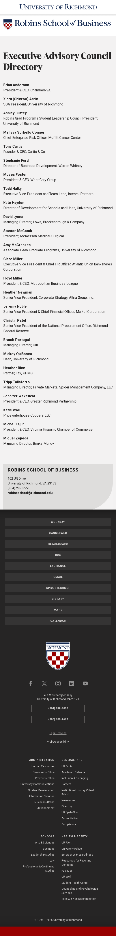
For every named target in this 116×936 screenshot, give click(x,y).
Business (48, 848)
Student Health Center (75, 882)
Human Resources (43, 766)
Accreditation (70, 818)
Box (58, 555)
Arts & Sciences (44, 842)
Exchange (58, 566)
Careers (66, 784)
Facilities (67, 870)
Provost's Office (44, 778)
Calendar (58, 620)
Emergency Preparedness (77, 854)
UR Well (66, 876)
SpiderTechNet (58, 588)
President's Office (43, 772)
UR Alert (66, 842)
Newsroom (68, 800)
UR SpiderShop (70, 812)
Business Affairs (44, 802)
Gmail (58, 577)
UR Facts (67, 766)
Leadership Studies (42, 854)
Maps (58, 609)
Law (52, 860)
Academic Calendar (74, 772)
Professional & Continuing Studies (38, 868)
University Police (72, 848)
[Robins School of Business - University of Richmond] (58, 25)
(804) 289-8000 (58, 708)
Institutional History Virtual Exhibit (78, 792)
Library (58, 598)
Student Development (41, 790)
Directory (67, 806)
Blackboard (58, 544)
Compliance (69, 824)
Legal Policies (58, 733)
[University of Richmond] (58, 7)
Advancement (45, 808)
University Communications (37, 784)
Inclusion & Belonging (75, 778)
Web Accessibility (58, 741)
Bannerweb (58, 533)
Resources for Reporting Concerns (76, 862)
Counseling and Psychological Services (80, 890)
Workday (58, 522)
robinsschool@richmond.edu (30, 493)
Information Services (41, 796)
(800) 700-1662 (58, 719)
